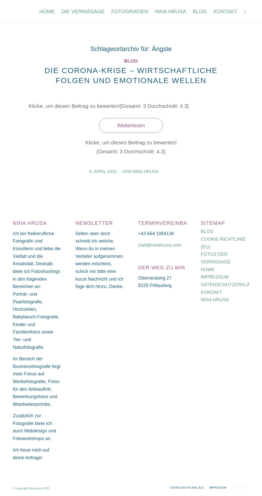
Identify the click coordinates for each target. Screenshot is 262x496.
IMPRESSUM (215, 277)
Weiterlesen (131, 125)
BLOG (207, 231)
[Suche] (245, 11)
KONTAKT (211, 292)
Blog (131, 61)
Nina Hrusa (146, 171)
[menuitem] (47, 11)
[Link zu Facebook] (245, 487)
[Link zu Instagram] (238, 487)
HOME (208, 269)
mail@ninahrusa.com (159, 245)
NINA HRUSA (215, 299)
